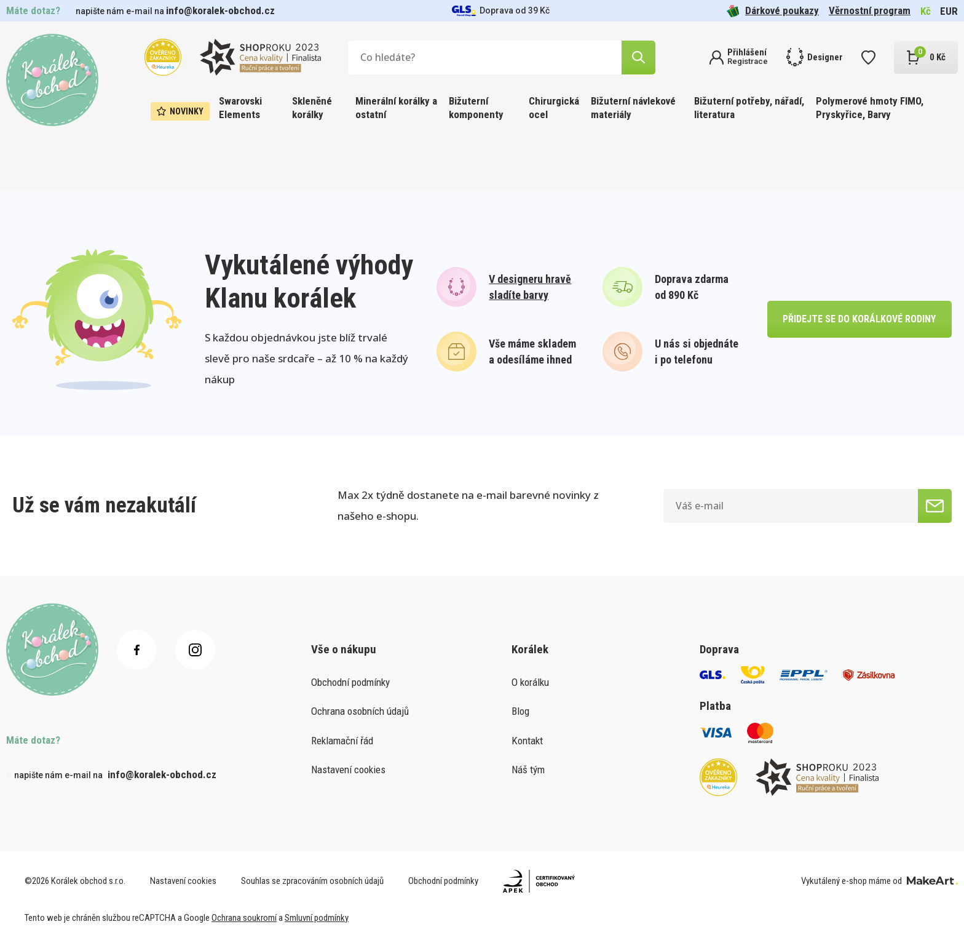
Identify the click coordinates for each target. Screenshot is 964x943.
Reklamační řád (342, 740)
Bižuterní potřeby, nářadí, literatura (749, 108)
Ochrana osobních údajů (360, 711)
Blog (520, 711)
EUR (949, 11)
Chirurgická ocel (554, 108)
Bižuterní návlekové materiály (633, 108)
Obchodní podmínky (350, 682)
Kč (925, 11)
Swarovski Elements (240, 108)
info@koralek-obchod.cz (220, 10)
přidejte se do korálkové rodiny (859, 319)
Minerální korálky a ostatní (396, 108)
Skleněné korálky (312, 108)
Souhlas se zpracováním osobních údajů (312, 880)
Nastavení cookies (348, 769)
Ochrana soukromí (244, 917)
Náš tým (528, 769)
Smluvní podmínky (317, 917)
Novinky (180, 111)
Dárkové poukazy (773, 10)
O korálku (530, 682)
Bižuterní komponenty (476, 108)
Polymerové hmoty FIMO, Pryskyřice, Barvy (869, 108)
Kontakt (527, 740)
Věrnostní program (870, 10)
